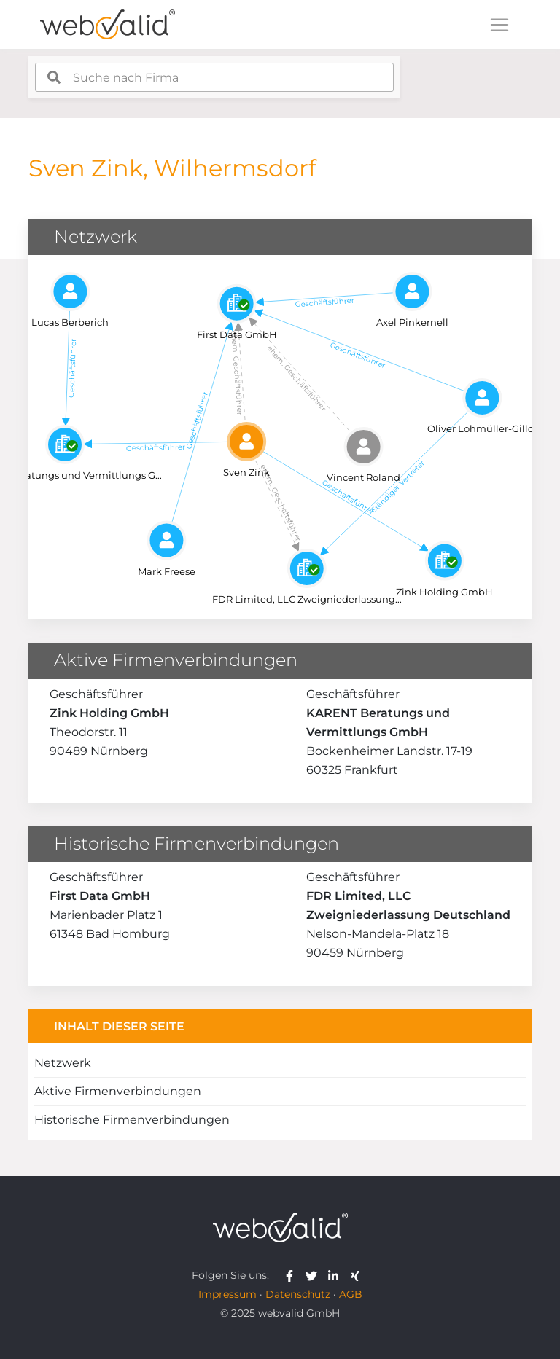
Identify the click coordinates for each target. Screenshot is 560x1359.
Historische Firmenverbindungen (132, 1120)
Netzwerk (62, 1063)
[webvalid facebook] (293, 1275)
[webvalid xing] (357, 1275)
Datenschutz (297, 1294)
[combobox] (214, 77)
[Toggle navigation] (499, 24)
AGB (350, 1294)
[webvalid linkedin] (336, 1275)
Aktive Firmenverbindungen (117, 1091)
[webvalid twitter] (315, 1275)
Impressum (227, 1294)
